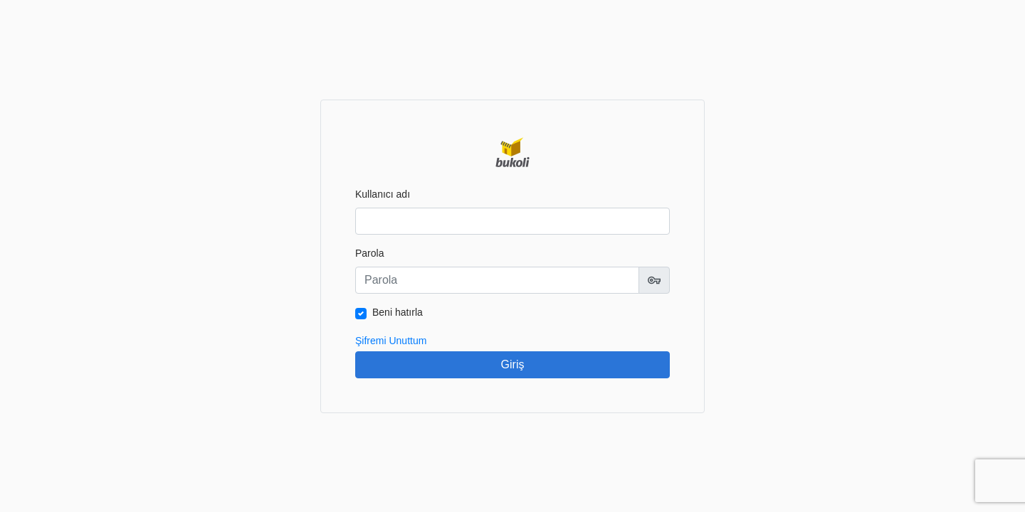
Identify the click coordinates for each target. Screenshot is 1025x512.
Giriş (513, 364)
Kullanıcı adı (382, 194)
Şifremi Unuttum (390, 340)
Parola (369, 253)
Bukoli (512, 152)
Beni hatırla (397, 312)
